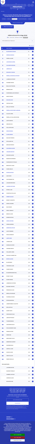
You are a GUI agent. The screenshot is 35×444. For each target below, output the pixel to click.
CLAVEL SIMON (9, 134)
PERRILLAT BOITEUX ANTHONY (12, 75)
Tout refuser (17, 437)
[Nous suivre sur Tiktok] (21, 390)
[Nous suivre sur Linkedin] (24, 390)
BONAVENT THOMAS (10, 72)
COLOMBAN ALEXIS (10, 148)
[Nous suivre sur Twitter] (14, 390)
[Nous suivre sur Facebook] (10, 390)
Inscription (17, 403)
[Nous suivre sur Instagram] (17, 390)
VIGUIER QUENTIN (10, 151)
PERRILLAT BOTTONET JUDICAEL (13, 110)
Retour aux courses (7, 26)
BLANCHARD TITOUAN (11, 51)
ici (19, 431)
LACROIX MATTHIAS (10, 186)
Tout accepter (17, 434)
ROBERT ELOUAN (9, 196)
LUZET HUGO (9, 238)
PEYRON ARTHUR (10, 172)
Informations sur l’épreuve (17, 40)
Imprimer (31, 45)
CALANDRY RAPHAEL (10, 65)
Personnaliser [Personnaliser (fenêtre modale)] (17, 440)
